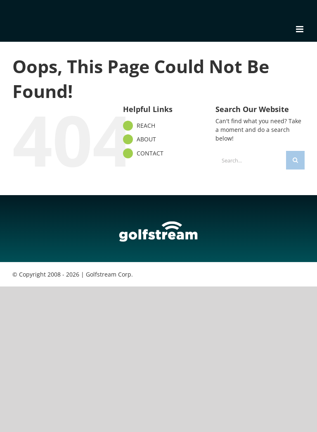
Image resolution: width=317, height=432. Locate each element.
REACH (146, 125)
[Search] (295, 160)
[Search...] (250, 160)
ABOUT (146, 139)
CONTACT (150, 153)
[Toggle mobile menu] (300, 29)
